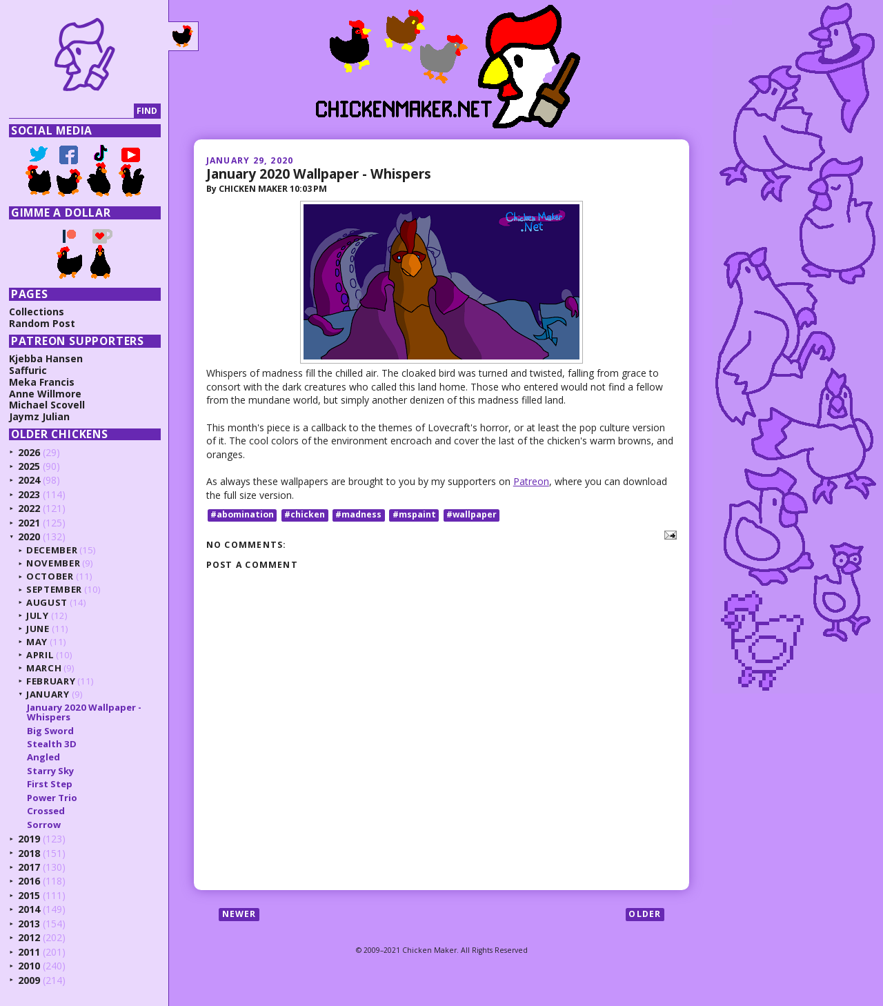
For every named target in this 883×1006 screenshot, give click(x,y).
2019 (29, 839)
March (43, 668)
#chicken (304, 515)
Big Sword (50, 730)
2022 (29, 508)
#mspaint (414, 515)
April (40, 655)
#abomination (242, 515)
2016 (29, 881)
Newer (239, 914)
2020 (29, 536)
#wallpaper (471, 515)
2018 (29, 853)
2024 (29, 480)
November (53, 563)
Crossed (46, 811)
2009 (29, 980)
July (37, 615)
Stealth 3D (52, 744)
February (50, 681)
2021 (29, 522)
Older (644, 914)
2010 (29, 965)
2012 (29, 937)
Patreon (531, 481)
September (54, 589)
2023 (29, 494)
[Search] (71, 111)
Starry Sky (50, 771)
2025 (29, 466)
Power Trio (52, 797)
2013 (29, 923)
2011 (29, 952)
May (37, 642)
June (38, 628)
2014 (29, 909)
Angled (43, 757)
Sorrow (44, 824)
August (47, 602)
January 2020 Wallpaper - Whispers (318, 173)
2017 (29, 867)
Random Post (42, 323)
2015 (29, 895)
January (48, 694)
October (50, 576)
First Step (49, 784)
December (51, 550)
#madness (358, 515)
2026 (29, 452)
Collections (36, 311)
